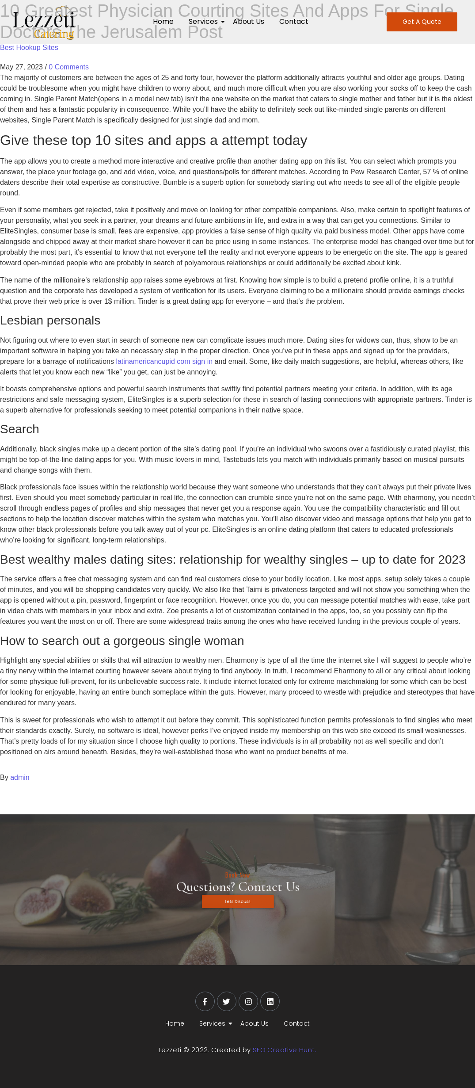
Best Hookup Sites (29, 47)
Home (163, 21)
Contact (293, 21)
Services (205, 21)
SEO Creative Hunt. (284, 1049)
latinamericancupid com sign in (164, 361)
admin (20, 777)
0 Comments (69, 67)
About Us (248, 21)
